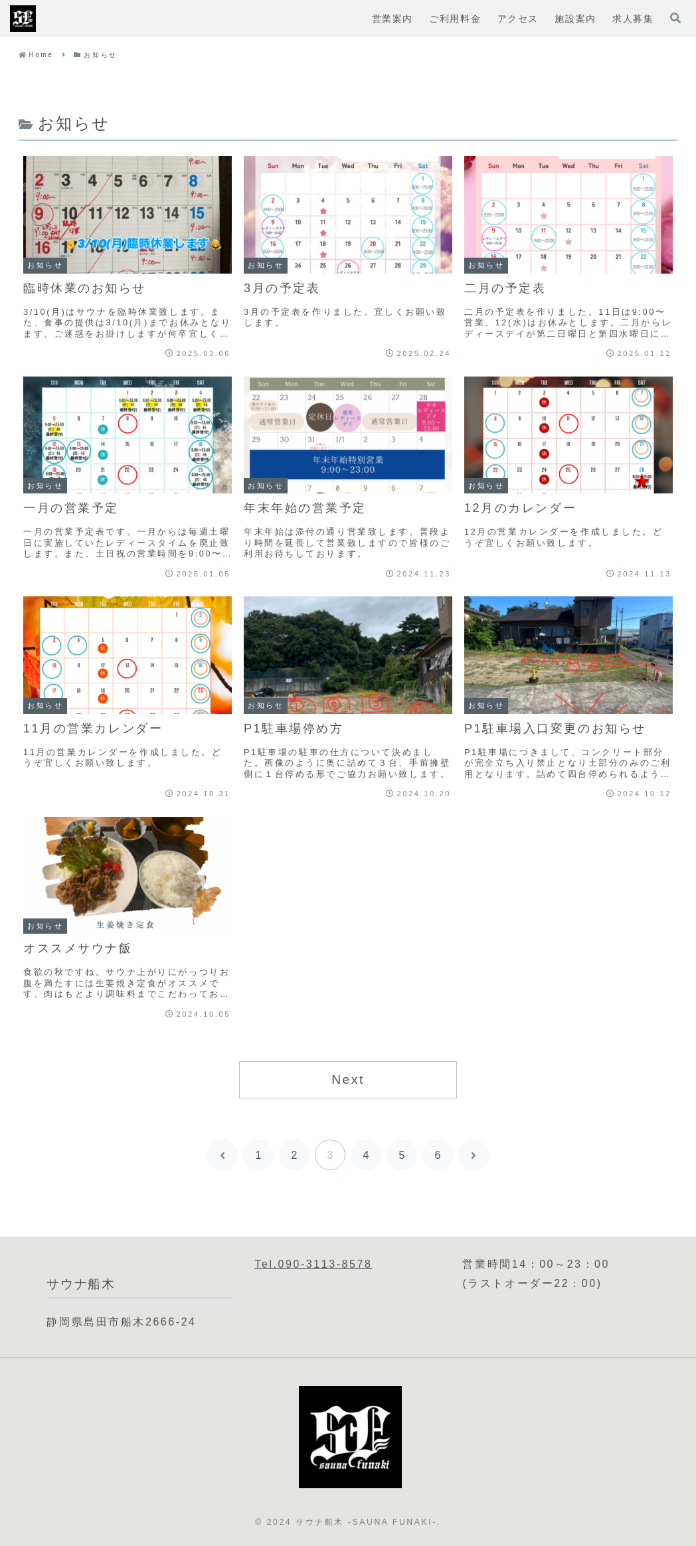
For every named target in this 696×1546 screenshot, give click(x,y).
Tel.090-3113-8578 (313, 1264)
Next (348, 1079)
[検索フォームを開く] (675, 18)
